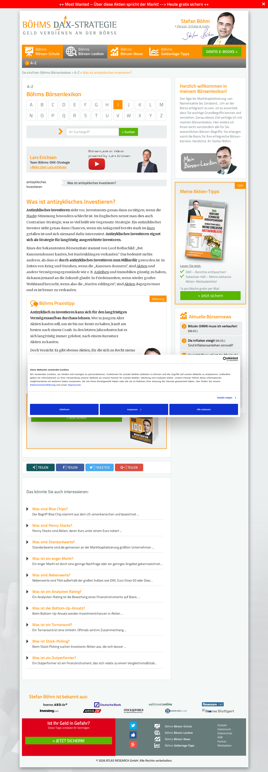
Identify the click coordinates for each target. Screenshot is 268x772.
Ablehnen (64, 409)
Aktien (142, 266)
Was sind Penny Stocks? (52, 525)
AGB (220, 737)
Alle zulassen (204, 409)
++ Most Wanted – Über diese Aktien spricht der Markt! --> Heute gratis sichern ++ (134, 4)
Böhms (47, 51)
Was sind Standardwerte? (53, 542)
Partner (222, 741)
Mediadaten (224, 745)
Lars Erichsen (43, 157)
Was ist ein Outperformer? (54, 657)
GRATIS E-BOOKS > (222, 51)
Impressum (74, 385)
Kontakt (222, 725)
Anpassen (134, 409)
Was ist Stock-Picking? (51, 641)
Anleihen (101, 272)
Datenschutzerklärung (42, 385)
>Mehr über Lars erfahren (48, 166)
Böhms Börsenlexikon (55, 72)
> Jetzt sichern (77, 417)
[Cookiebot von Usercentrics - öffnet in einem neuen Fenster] (217, 359)
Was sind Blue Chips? (50, 509)
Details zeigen (224, 398)
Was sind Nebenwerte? (51, 575)
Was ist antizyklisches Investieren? (91, 182)
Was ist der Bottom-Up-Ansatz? (58, 608)
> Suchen (128, 131)
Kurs (151, 228)
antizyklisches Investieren (36, 184)
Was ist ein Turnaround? (52, 624)
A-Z (33, 63)
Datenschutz (225, 733)
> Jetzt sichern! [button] (69, 740)
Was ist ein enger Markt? (52, 558)
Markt (31, 216)
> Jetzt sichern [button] (210, 295)
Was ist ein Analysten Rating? (56, 591)
